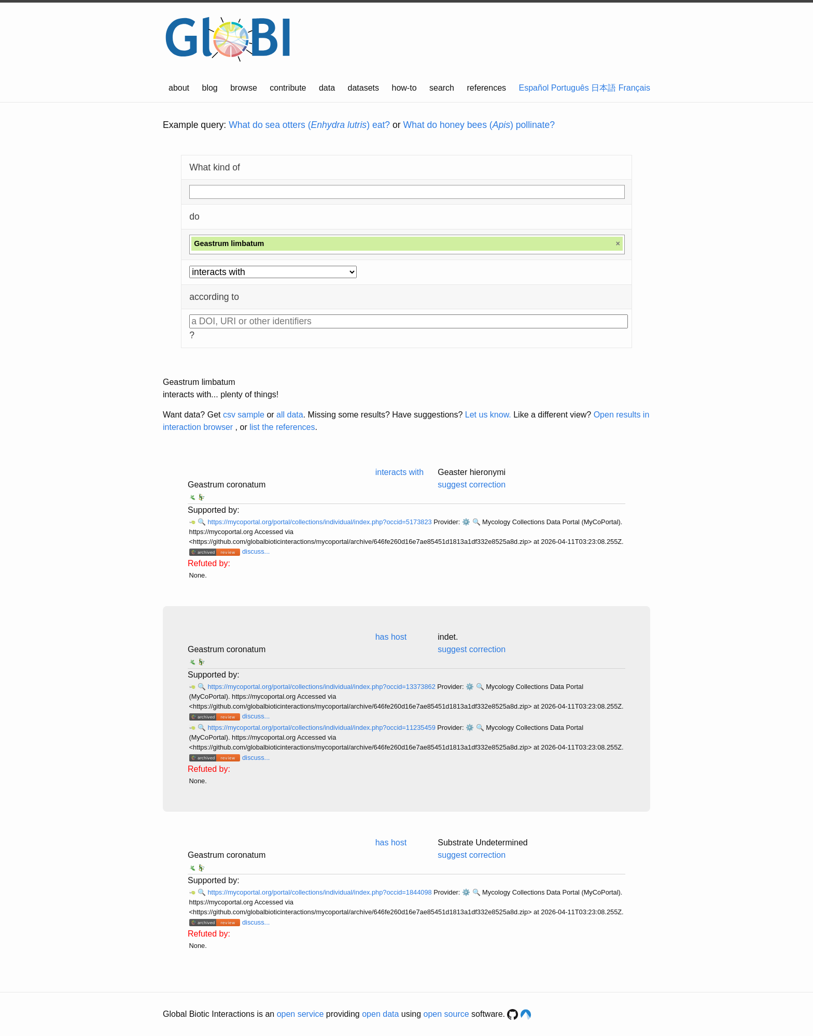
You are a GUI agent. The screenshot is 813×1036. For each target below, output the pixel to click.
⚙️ (466, 522)
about (179, 87)
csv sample (243, 414)
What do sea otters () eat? (309, 125)
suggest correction (472, 484)
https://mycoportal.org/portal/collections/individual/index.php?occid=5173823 (320, 522)
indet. (448, 636)
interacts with (399, 472)
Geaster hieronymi (472, 472)
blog (210, 87)
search (441, 87)
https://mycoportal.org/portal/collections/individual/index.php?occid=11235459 (322, 727)
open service (300, 1014)
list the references (282, 427)
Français (634, 87)
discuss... (256, 551)
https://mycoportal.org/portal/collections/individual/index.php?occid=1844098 (320, 892)
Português (570, 87)
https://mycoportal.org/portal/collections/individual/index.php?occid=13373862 (322, 686)
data (327, 87)
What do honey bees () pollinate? (479, 125)
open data (380, 1014)
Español (534, 87)
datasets (363, 87)
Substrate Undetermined (482, 842)
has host (390, 636)
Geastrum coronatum (226, 484)
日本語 (603, 87)
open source (446, 1014)
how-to (404, 87)
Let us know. (488, 414)
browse (243, 87)
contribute (288, 87)
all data (289, 414)
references (486, 87)
